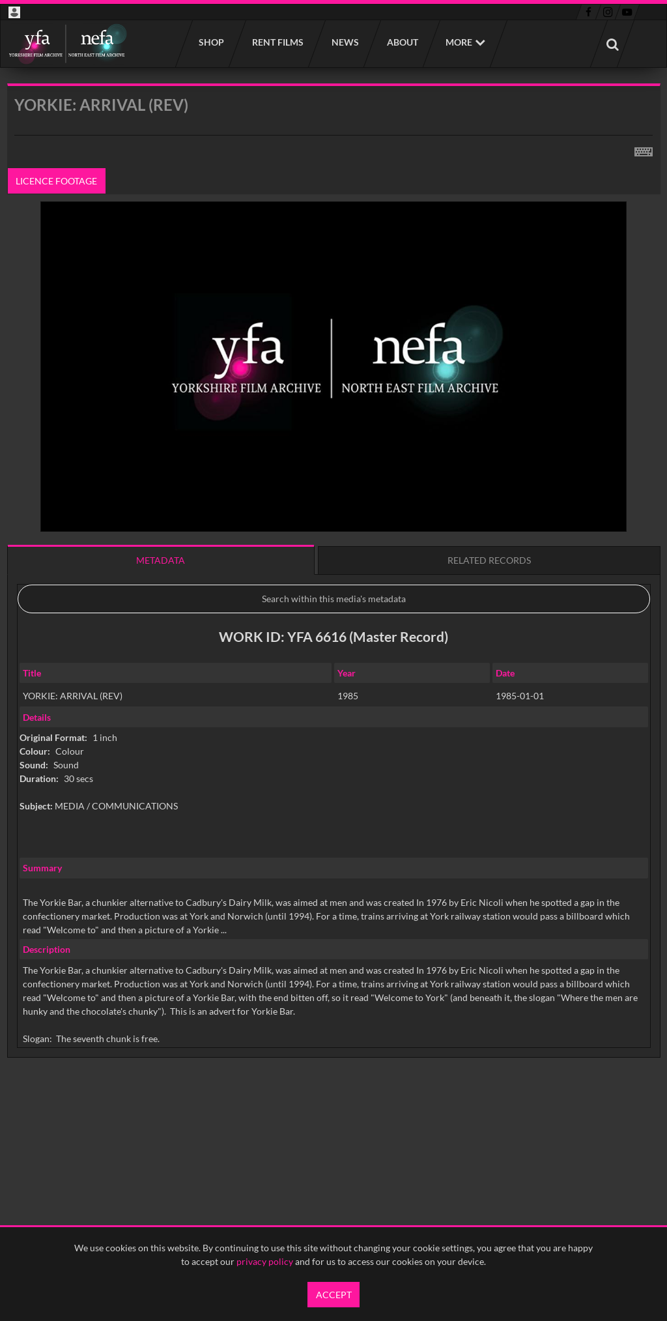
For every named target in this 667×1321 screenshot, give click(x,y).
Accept (334, 1294)
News (344, 42)
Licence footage (56, 180)
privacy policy (264, 1261)
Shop (210, 42)
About (402, 42)
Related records (489, 560)
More (459, 42)
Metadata (160, 560)
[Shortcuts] (643, 149)
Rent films (277, 42)
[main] (333, 603)
